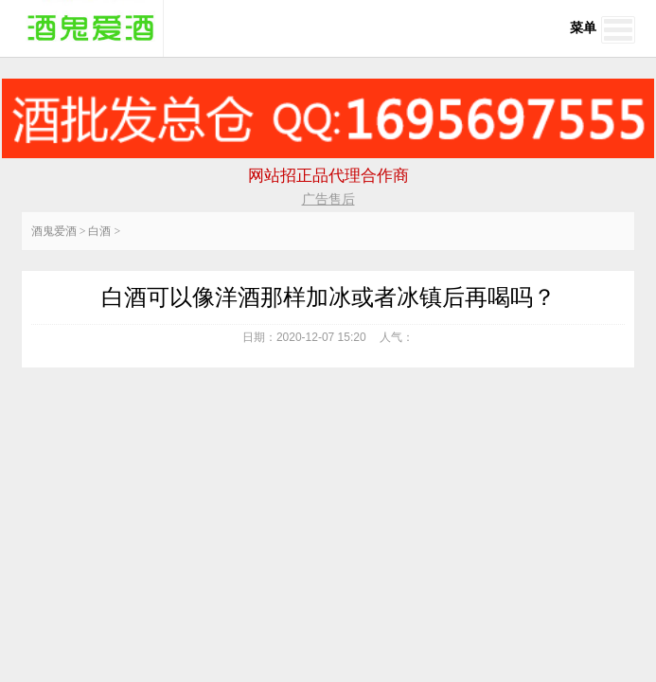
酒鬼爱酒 (54, 231)
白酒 (99, 231)
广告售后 (328, 198)
